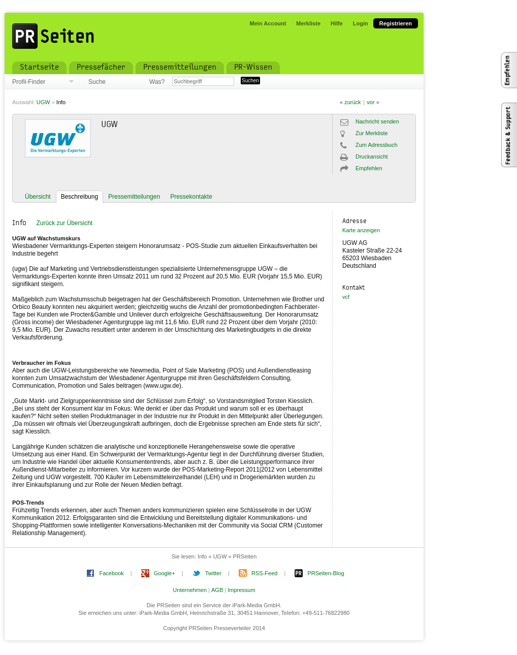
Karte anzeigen (361, 230)
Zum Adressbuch (377, 145)
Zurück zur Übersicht (64, 223)
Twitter (213, 573)
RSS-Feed (264, 573)
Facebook (111, 573)
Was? (157, 81)
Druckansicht (372, 156)
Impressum (241, 590)
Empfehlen (369, 168)
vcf (345, 297)
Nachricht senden (377, 121)
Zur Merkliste (372, 133)
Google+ (164, 573)
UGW (43, 102)
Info (61, 102)
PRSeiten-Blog (325, 573)
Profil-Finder (28, 81)
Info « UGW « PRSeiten (227, 556)
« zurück (350, 102)
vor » (373, 102)
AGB (217, 590)
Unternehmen (190, 590)
